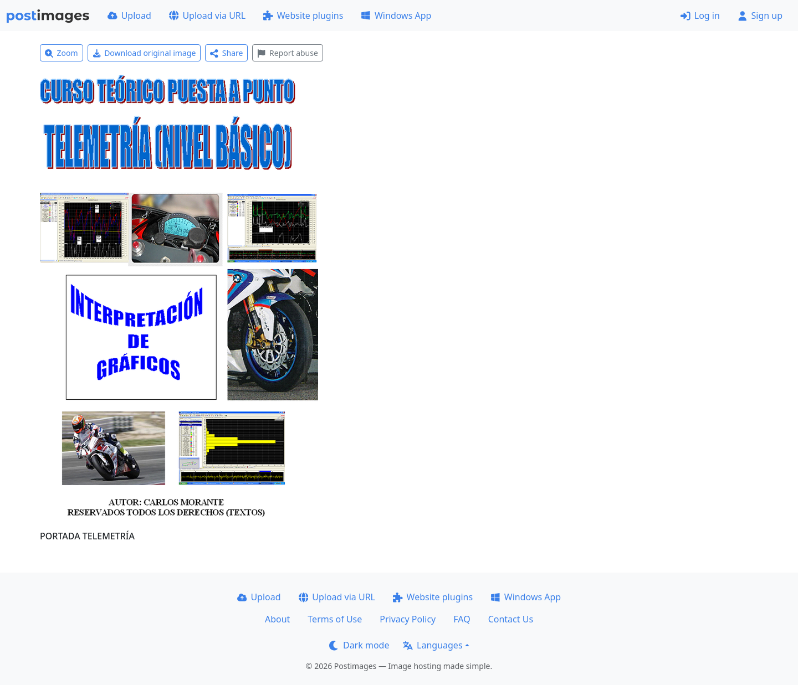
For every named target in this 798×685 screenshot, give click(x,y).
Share (226, 53)
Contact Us (510, 619)
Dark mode (359, 645)
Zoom (61, 53)
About (277, 619)
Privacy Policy (408, 619)
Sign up (760, 15)
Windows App (396, 15)
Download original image (144, 53)
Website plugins (303, 15)
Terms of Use (335, 619)
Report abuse (287, 53)
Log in (700, 15)
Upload (129, 15)
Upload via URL (207, 15)
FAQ (461, 619)
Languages (432, 645)
